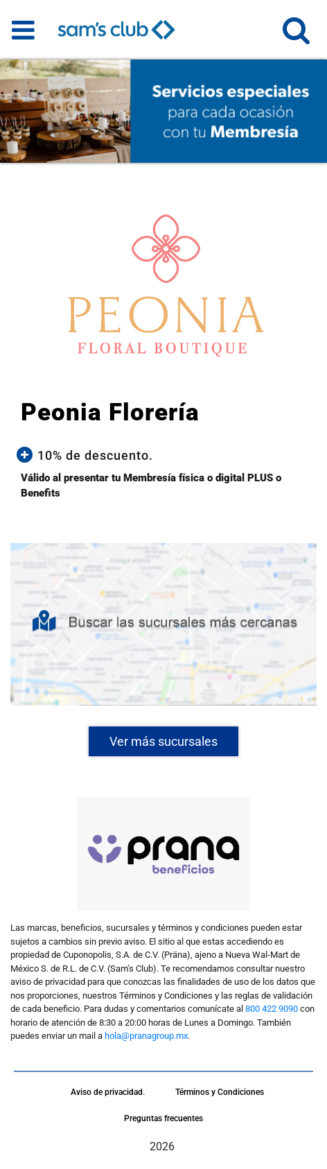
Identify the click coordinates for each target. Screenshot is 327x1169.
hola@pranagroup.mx (146, 1035)
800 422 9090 (271, 1008)
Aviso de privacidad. (108, 1092)
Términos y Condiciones (219, 1092)
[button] (296, 36)
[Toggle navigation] (23, 30)
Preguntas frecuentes (163, 1118)
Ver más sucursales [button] (163, 741)
